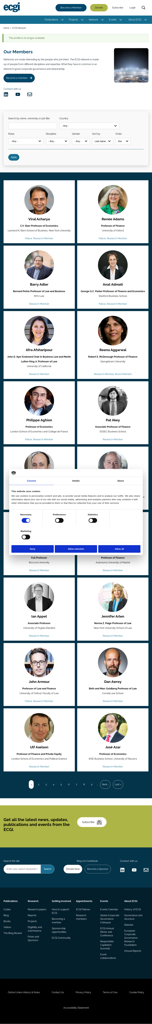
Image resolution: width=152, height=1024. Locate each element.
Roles (11, 133)
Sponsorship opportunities (59, 930)
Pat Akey (113, 420)
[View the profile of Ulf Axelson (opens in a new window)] (39, 728)
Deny (32, 540)
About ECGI (134, 19)
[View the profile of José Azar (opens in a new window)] (113, 728)
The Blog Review (13, 933)
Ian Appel (39, 616)
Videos (7, 927)
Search (143, 8)
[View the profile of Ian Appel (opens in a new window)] (39, 597)
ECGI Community (61, 938)
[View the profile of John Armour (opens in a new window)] (39, 663)
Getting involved (61, 901)
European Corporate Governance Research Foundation (131, 938)
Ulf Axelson (39, 747)
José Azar (113, 747)
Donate (99, 7)
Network (93, 19)
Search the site (12, 861)
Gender (76, 133)
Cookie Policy (136, 992)
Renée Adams (113, 219)
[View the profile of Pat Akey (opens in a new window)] (113, 401)
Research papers (37, 909)
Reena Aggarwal (113, 350)
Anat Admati (112, 284)
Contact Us (58, 992)
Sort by (96, 133)
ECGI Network (19, 28)
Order (118, 133)
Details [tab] (76, 489)
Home (6, 28)
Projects (73, 19)
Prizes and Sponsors (33, 938)
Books (7, 921)
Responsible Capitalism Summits (107, 945)
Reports (32, 915)
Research (33, 901)
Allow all (119, 540)
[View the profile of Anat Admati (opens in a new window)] (113, 265)
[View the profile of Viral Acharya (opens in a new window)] (39, 200)
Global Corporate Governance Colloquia (109, 919)
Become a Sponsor (97, 869)
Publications (51, 19)
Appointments (84, 901)
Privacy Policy (83, 992)
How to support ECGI (60, 911)
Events (112, 19)
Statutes (128, 925)
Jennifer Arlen (113, 616)
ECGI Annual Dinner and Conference (107, 932)
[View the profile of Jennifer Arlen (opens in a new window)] (113, 597)
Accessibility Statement (76, 1008)
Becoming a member (58, 921)
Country (63, 118)
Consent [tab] (31, 489)
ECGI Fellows (83, 909)
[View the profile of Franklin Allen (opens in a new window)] (113, 466)
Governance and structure (133, 917)
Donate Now (73, 869)
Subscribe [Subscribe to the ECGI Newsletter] (92, 822)
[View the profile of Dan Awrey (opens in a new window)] (113, 663)
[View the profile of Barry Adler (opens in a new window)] (39, 265)
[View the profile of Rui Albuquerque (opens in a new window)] (39, 466)
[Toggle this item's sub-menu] (62, 19)
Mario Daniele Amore (39, 551)
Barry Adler (39, 284)
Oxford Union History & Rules (24, 992)
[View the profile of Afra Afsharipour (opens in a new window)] (39, 331)
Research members (81, 917)
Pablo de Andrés (113, 551)
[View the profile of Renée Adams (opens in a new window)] (113, 200)
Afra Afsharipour (39, 350)
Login (132, 7)
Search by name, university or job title (29, 118)
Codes (7, 909)
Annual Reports (132, 951)
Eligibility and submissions (35, 929)
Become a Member (71, 7)
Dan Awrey (113, 682)
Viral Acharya (39, 219)
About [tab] (120, 489)
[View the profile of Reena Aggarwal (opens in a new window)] (113, 331)
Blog (6, 915)
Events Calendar (109, 909)
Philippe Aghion (39, 420)
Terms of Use (110, 992)
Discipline (51, 133)
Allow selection (76, 540)
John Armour (39, 682)
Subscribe (117, 7)
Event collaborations (108, 956)
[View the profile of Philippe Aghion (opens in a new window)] (39, 401)
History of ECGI (132, 909)
